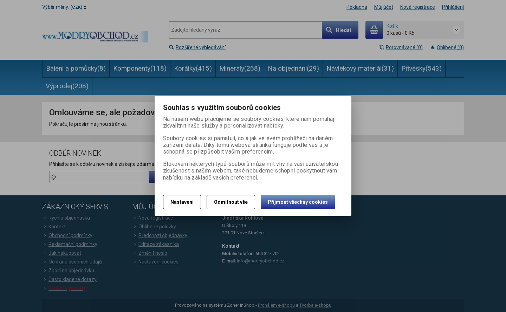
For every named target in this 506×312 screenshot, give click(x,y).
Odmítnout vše (231, 202)
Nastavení (182, 202)
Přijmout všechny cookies (298, 202)
